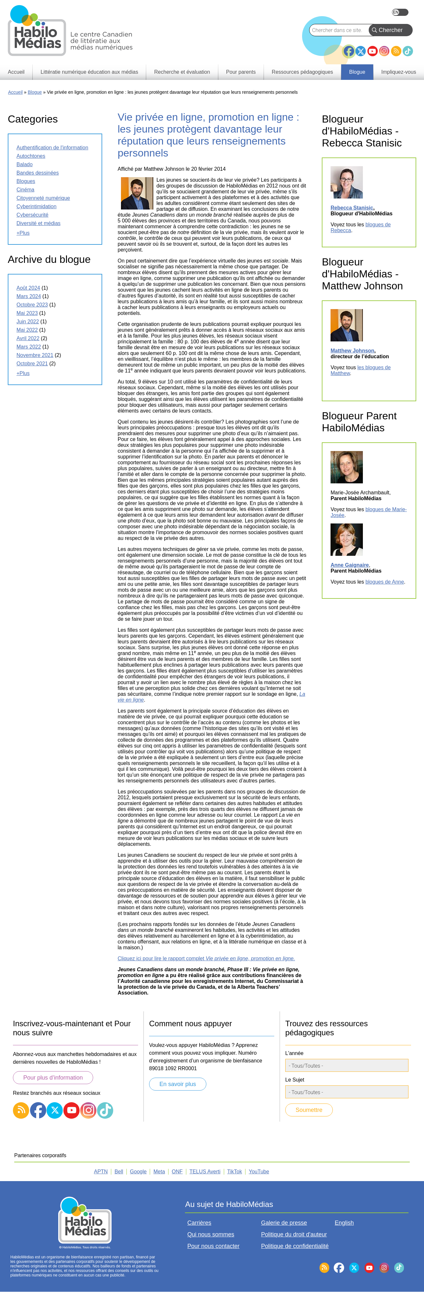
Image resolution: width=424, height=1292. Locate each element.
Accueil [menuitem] (16, 72)
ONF (177, 1171)
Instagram (384, 51)
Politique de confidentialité (295, 1246)
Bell (118, 1171)
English (400, 12)
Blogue (35, 92)
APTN (101, 1171)
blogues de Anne (384, 582)
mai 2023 (27, 313)
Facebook (349, 48)
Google (138, 1171)
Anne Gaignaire (350, 565)
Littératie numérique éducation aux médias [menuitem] (89, 72)
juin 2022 (27, 321)
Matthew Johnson (352, 350)
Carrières (199, 1223)
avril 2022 (27, 338)
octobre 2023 (32, 304)
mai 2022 (27, 330)
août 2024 (28, 288)
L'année (294, 1053)
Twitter (360, 51)
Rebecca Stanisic (352, 207)
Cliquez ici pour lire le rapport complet (206, 958)
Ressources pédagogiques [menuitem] (302, 72)
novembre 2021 (34, 355)
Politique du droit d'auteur (294, 1234)
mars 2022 (28, 347)
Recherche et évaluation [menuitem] (182, 72)
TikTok (408, 51)
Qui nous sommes (210, 1234)
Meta (159, 1171)
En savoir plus (177, 1084)
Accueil (15, 92)
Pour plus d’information (53, 1077)
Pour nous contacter (213, 1246)
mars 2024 (28, 296)
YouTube (372, 51)
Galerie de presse (284, 1223)
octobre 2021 (32, 363)
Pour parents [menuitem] (241, 72)
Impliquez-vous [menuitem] (398, 72)
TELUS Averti (205, 1171)
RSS (396, 51)
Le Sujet (294, 1079)
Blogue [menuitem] (357, 72)
